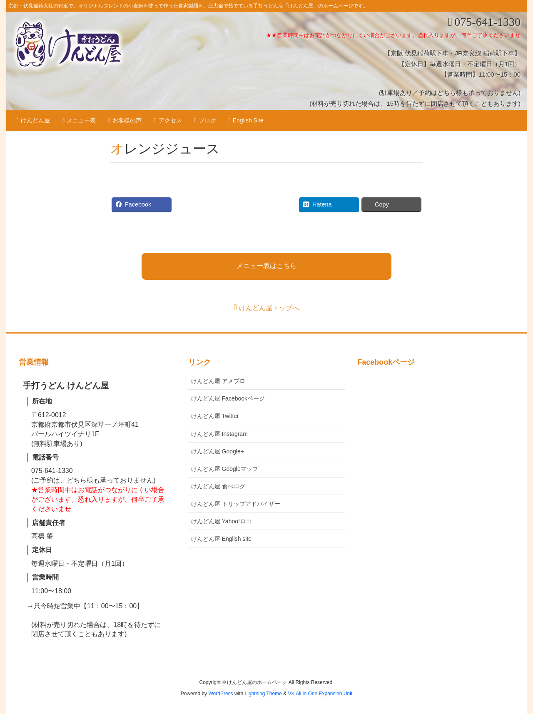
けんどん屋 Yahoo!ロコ (221, 521)
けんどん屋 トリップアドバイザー (235, 503)
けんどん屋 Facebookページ (228, 398)
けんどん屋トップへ (269, 307)
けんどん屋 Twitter (215, 416)
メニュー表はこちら (266, 265)
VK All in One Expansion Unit (320, 694)
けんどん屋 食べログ (218, 486)
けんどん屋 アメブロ (218, 381)
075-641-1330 (487, 21)
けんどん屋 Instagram (219, 433)
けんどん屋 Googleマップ (224, 468)
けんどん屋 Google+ (217, 451)
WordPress (220, 694)
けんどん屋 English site (221, 538)
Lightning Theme (263, 694)
